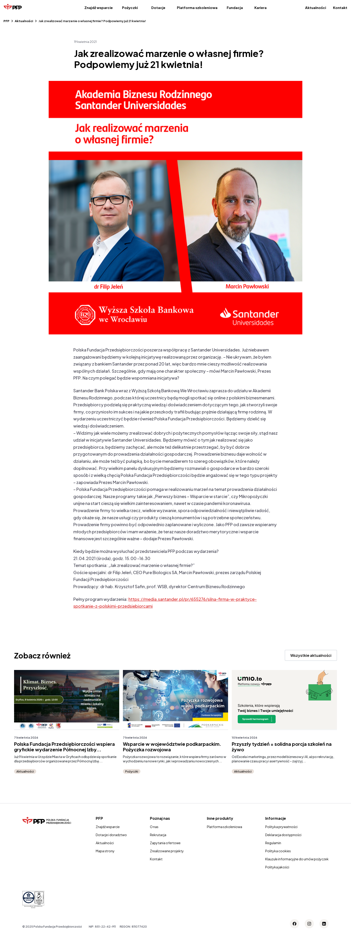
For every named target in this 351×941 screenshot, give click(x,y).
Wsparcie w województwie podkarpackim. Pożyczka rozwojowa (172, 746)
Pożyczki (130, 7)
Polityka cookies (278, 851)
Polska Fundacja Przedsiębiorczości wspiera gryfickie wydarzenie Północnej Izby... (64, 746)
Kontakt (340, 7)
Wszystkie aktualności (310, 655)
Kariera (260, 7)
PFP (6, 21)
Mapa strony (105, 851)
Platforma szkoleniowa (197, 7)
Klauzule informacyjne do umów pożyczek (297, 859)
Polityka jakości (277, 867)
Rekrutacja (158, 835)
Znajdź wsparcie (98, 7)
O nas (154, 827)
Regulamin (273, 843)
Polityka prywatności (281, 827)
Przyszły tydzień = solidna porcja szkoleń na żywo (282, 746)
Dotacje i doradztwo (111, 835)
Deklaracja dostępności (283, 835)
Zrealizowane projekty (167, 851)
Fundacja (235, 7)
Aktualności (315, 7)
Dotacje (158, 7)
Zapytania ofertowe (165, 843)
